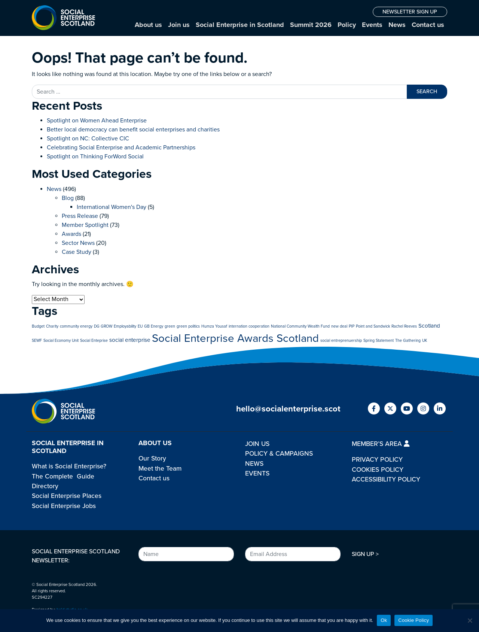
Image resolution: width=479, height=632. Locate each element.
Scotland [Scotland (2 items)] (429, 325)
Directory (45, 486)
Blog (68, 198)
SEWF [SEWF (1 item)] (37, 340)
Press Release (80, 216)
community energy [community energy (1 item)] (76, 326)
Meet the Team (159, 469)
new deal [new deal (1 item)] (339, 326)
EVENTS (257, 473)
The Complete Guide (63, 476)
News (397, 25)
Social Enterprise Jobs (64, 506)
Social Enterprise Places (66, 496)
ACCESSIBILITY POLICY (386, 479)
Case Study (76, 252)
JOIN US (257, 444)
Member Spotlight (85, 225)
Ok (384, 620)
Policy (347, 25)
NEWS (254, 464)
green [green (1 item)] (170, 326)
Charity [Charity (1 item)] (52, 326)
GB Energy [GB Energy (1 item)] (153, 326)
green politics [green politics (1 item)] (188, 326)
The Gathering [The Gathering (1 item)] (408, 340)
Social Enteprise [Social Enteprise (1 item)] (94, 340)
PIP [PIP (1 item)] (351, 326)
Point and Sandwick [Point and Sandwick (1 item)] (373, 326)
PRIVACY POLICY (377, 460)
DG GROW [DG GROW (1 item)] (103, 326)
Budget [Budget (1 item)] (38, 326)
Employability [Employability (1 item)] (125, 326)
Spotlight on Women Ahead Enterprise (97, 120)
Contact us (428, 25)
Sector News (78, 243)
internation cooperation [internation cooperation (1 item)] (249, 326)
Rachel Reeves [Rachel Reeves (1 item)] (404, 326)
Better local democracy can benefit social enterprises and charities (134, 129)
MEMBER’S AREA (380, 444)
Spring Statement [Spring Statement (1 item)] (378, 340)
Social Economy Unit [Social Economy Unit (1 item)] (61, 340)
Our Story (152, 458)
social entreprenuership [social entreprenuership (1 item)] (341, 340)
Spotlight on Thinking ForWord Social (95, 156)
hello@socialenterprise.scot (288, 409)
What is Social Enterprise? (69, 466)
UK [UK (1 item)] (424, 340)
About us (148, 25)
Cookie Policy (413, 620)
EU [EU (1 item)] (140, 326)
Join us (179, 25)
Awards (71, 234)
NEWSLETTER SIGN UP (409, 12)
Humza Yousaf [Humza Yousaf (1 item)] (214, 326)
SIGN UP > (365, 554)
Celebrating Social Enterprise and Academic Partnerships (121, 147)
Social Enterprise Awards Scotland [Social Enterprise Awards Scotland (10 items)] (235, 338)
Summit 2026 (311, 25)
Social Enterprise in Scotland (240, 25)
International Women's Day (111, 207)
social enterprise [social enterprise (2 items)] (129, 340)
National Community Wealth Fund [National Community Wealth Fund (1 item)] (300, 326)
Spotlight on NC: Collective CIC (88, 138)
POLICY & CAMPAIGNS (279, 454)
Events (372, 25)
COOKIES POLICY (377, 470)
